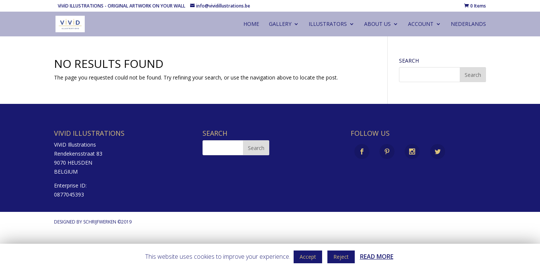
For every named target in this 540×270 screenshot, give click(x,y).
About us (377, 24)
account (421, 24)
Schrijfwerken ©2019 (107, 222)
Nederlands (468, 24)
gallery (280, 24)
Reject (341, 256)
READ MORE (376, 256)
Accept (308, 256)
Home (251, 24)
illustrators (328, 24)
